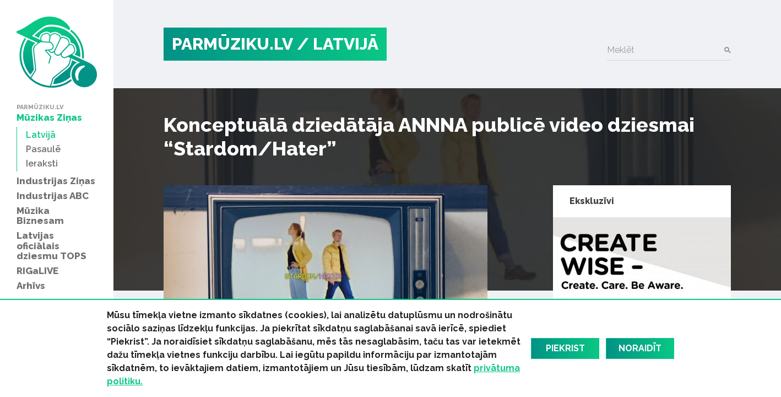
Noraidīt (640, 348)
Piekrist (565, 348)
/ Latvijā (337, 43)
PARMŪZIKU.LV (232, 43)
